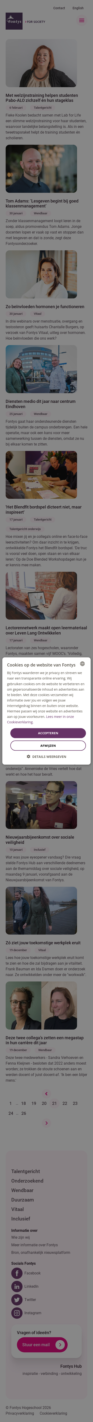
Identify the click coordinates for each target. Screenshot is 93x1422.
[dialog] (46, 711)
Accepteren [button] (48, 733)
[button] (46, 756)
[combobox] (82, 664)
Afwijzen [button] (48, 745)
